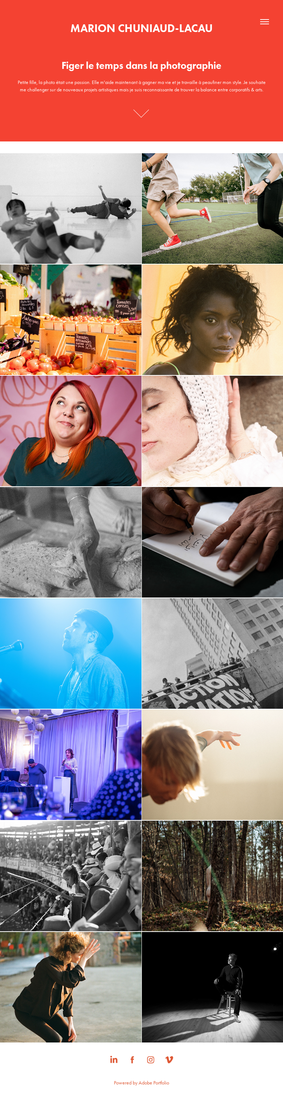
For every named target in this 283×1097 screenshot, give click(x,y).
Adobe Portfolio (154, 1083)
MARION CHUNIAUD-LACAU (141, 28)
